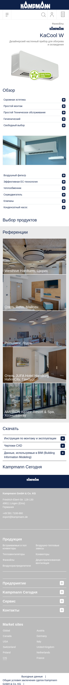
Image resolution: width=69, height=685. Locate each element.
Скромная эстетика (15, 99)
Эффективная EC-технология (21, 181)
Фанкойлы (8, 559)
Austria (40, 630)
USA (5, 641)
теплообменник (12, 188)
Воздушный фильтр (15, 175)
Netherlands (43, 652)
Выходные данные (32, 676)
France (40, 658)
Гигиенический (12, 119)
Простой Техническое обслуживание (25, 112)
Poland (7, 652)
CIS (5, 658)
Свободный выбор (14, 125)
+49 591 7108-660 (13, 513)
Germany (42, 636)
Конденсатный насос (15, 207)
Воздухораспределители (17, 565)
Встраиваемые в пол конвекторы (15, 547)
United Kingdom (45, 647)
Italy (39, 641)
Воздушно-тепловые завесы (47, 547)
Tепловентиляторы (14, 554)
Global (6, 630)
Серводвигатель (13, 194)
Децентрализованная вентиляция (48, 561)
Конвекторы (42, 554)
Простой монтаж (13, 106)
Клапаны (9, 201)
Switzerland (9, 647)
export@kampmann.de (15, 517)
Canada (7, 636)
